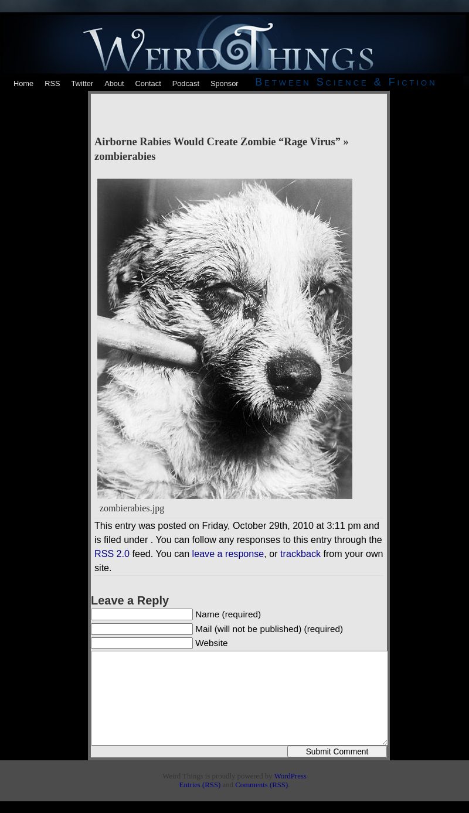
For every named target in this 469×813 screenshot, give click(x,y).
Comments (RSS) (261, 785)
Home (23, 83)
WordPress (290, 776)
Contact (148, 83)
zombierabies (124, 156)
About (114, 83)
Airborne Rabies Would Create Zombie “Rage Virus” (217, 142)
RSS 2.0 (112, 553)
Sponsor (224, 83)
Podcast (185, 83)
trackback (300, 553)
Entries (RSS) (200, 785)
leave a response (228, 553)
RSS (52, 83)
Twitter (82, 83)
